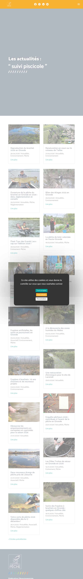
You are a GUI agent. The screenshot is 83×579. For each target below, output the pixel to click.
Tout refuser (41, 294)
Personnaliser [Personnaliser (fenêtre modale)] (41, 299)
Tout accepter (41, 290)
